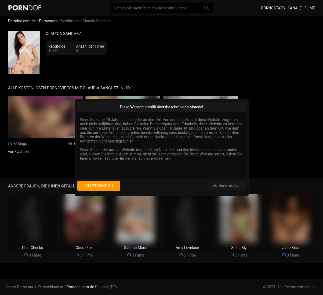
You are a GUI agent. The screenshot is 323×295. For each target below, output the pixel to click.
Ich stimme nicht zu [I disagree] (226, 186)
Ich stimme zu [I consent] (98, 185)
